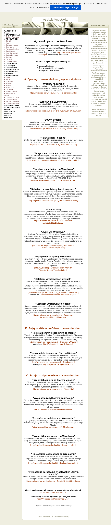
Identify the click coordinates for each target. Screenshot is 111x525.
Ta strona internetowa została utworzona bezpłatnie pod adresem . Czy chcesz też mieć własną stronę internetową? (56, 6)
